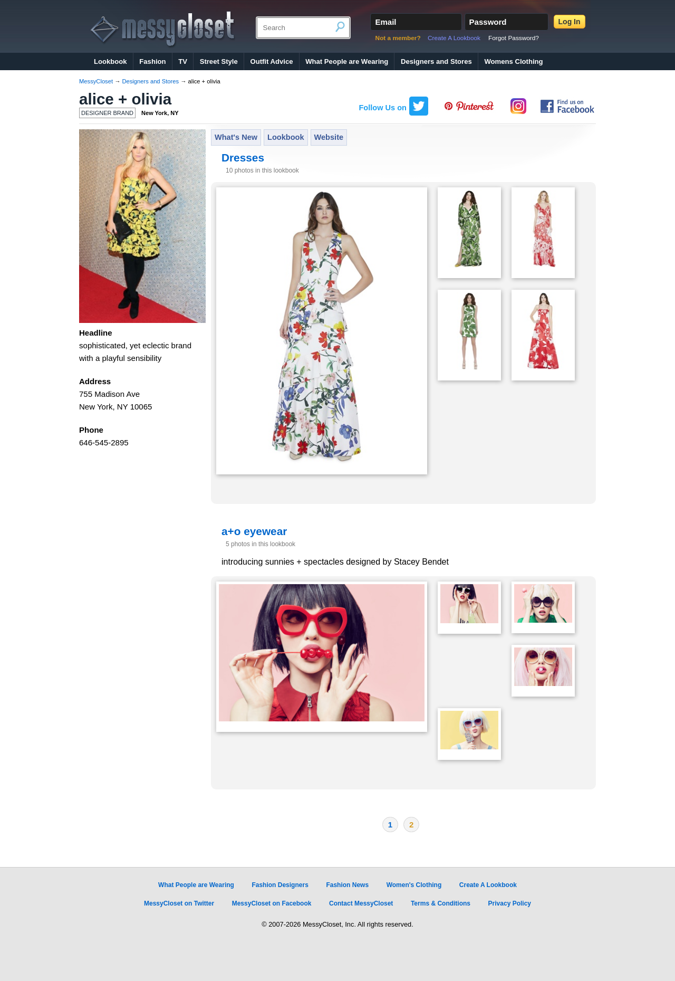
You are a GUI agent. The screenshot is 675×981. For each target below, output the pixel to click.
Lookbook (110, 61)
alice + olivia (125, 99)
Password (488, 21)
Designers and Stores (436, 61)
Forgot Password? (513, 38)
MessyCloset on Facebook (272, 903)
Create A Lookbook (454, 38)
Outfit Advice (271, 61)
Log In (569, 21)
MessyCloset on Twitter (179, 903)
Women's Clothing (414, 885)
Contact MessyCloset (361, 903)
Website (329, 137)
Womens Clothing (513, 61)
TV (182, 61)
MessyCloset (96, 81)
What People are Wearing (346, 61)
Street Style (219, 61)
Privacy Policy (509, 903)
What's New (236, 137)
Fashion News (347, 885)
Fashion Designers (280, 885)
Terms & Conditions (440, 903)
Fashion (152, 61)
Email (385, 21)
